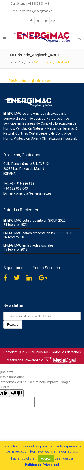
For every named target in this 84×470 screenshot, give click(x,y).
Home (12, 62)
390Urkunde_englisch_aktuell (30, 81)
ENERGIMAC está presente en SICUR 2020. (34, 221)
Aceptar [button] (46, 458)
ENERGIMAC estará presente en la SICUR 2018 (37, 233)
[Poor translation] (16, 393)
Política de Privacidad (42, 465)
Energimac (24, 62)
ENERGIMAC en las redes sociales (28, 245)
